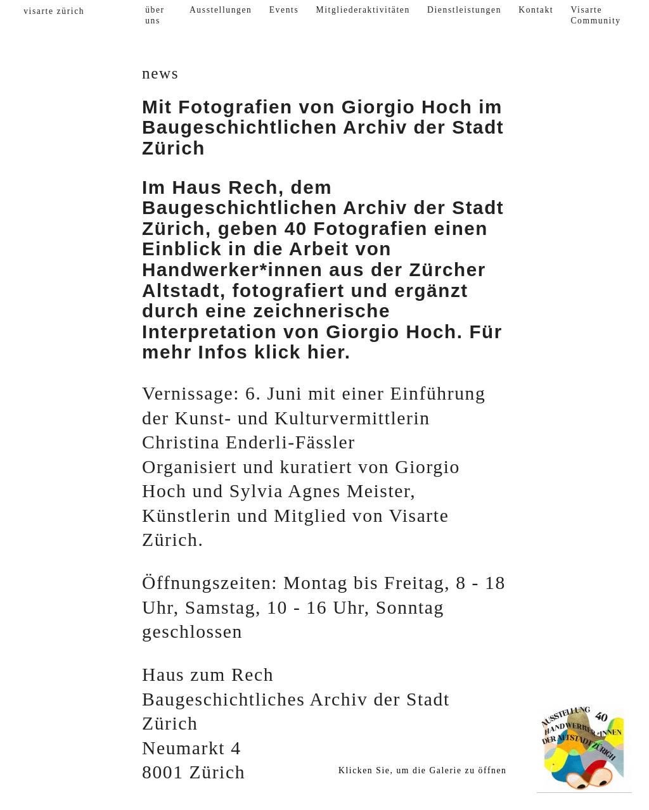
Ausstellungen (221, 10)
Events (284, 10)
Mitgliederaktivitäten (363, 10)
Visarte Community (595, 15)
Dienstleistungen (464, 10)
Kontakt (535, 10)
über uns (155, 15)
